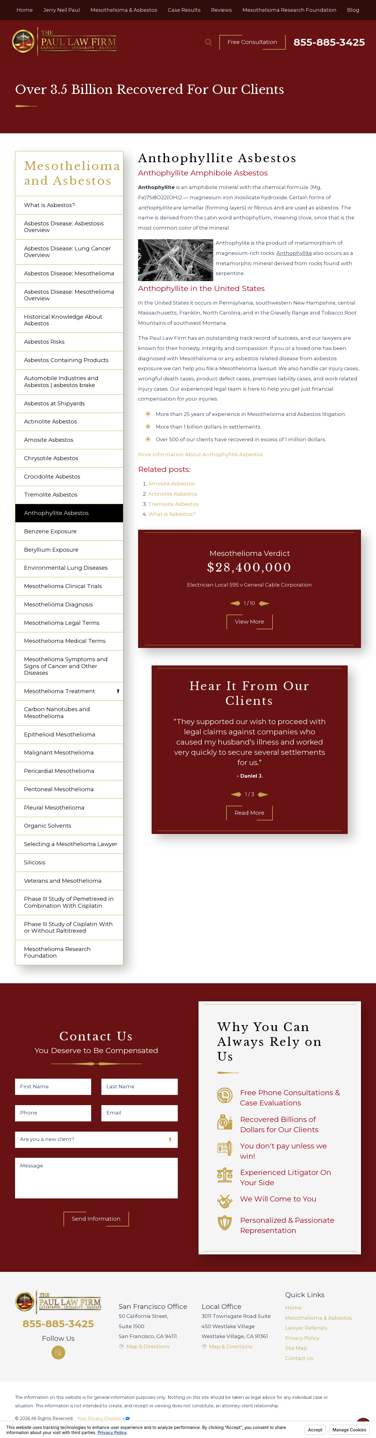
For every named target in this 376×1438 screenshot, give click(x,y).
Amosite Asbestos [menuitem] (48, 439)
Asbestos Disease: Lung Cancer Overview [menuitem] (67, 252)
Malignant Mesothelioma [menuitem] (59, 752)
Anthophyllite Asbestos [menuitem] (56, 513)
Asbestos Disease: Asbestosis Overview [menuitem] (64, 227)
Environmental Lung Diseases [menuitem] (66, 567)
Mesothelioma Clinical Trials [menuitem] (63, 586)
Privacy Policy (302, 1338)
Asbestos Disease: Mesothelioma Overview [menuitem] (69, 295)
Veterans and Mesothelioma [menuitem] (63, 880)
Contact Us (299, 1358)
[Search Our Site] (208, 42)
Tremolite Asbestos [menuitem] (51, 494)
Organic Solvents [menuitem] (47, 825)
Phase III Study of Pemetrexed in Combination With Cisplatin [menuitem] (69, 902)
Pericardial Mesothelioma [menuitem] (59, 770)
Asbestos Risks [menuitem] (44, 341)
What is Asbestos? (172, 514)
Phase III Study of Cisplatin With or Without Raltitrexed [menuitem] (68, 927)
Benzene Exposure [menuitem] (50, 531)
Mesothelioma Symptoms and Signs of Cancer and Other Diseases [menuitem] (66, 666)
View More (249, 621)
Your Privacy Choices (103, 1418)
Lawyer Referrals (306, 1328)
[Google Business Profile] (58, 1352)
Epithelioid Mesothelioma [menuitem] (59, 734)
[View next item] (264, 603)
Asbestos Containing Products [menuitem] (66, 360)
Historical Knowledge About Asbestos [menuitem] (63, 320)
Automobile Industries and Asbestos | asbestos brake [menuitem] (61, 381)
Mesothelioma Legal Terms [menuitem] (62, 622)
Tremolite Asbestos (173, 504)
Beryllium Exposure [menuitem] (51, 549)
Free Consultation (252, 42)
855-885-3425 (329, 42)
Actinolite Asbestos (173, 494)
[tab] (118, 691)
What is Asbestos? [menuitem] (49, 205)
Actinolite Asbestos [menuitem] (50, 421)
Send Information (96, 1218)
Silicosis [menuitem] (34, 862)
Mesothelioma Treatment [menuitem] (59, 691)
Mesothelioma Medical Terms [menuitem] (65, 640)
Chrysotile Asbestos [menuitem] (51, 458)
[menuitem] (24, 10)
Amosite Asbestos (171, 484)
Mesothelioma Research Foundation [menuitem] (57, 952)
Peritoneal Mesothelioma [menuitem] (59, 789)
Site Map (296, 1348)
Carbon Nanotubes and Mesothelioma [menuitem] (57, 712)
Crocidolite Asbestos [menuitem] (52, 476)
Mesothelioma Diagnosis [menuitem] (58, 604)
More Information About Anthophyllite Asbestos (200, 454)
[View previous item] (235, 603)
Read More (249, 812)
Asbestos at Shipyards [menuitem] (54, 403)
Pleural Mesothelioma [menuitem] (54, 807)
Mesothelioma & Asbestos (318, 1318)
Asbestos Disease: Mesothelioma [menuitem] (69, 273)
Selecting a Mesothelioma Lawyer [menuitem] (70, 844)
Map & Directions (148, 1346)
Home (293, 1308)
